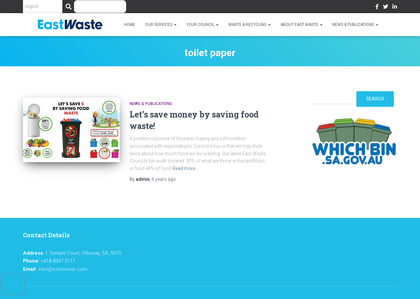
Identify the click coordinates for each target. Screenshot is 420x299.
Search (375, 98)
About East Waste (302, 24)
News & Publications (355, 24)
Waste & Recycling (249, 24)
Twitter (385, 7)
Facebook (377, 7)
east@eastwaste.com (62, 269)
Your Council (202, 24)
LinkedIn (394, 7)
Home (129, 24)
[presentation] (12, 284)
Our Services (161, 24)
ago (164, 179)
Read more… (185, 168)
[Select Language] (42, 6)
